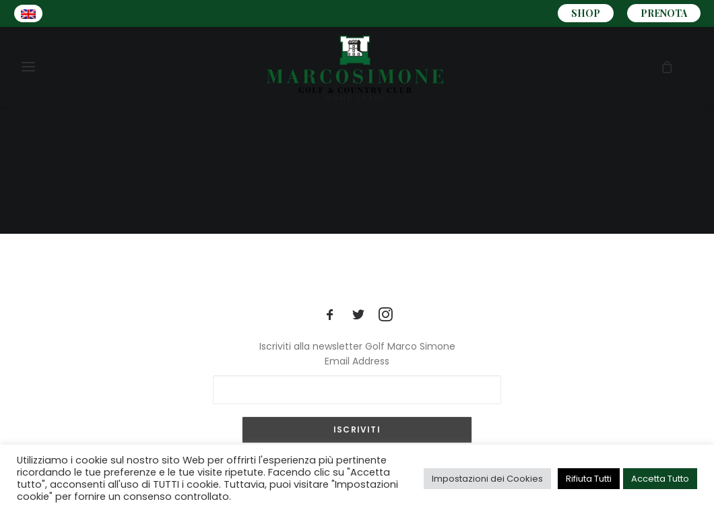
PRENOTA (664, 13)
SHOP (585, 13)
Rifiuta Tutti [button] (589, 478)
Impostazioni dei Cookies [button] (487, 478)
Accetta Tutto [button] (660, 478)
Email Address (357, 361)
